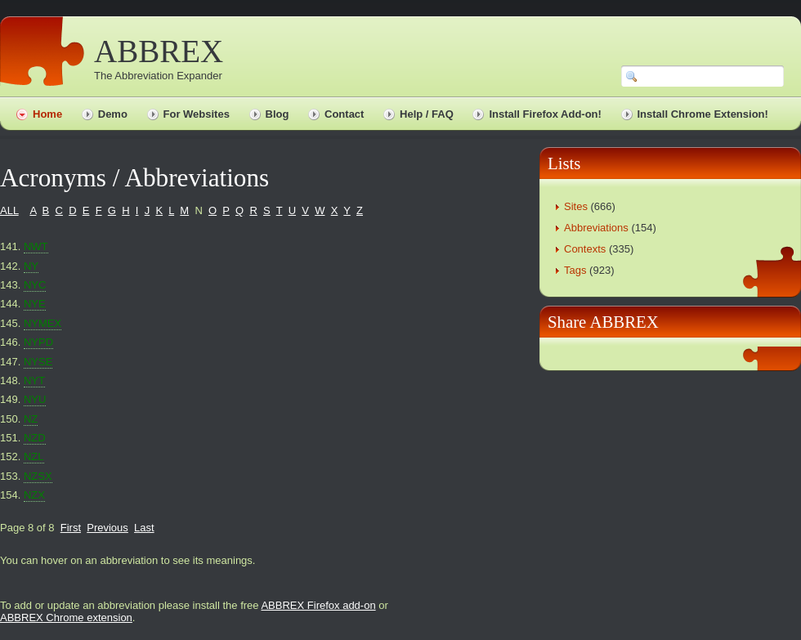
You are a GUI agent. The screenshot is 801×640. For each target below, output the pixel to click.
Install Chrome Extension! (703, 114)
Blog (277, 114)
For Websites (196, 114)
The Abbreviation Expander (158, 75)
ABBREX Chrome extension (66, 617)
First (70, 527)
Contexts (585, 249)
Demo (113, 114)
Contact (344, 114)
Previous (107, 527)
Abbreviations (596, 228)
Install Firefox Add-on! (545, 114)
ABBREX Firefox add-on (318, 605)
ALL (9, 210)
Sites (576, 206)
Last (144, 527)
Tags (575, 270)
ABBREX (158, 51)
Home (47, 114)
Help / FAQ (427, 114)
